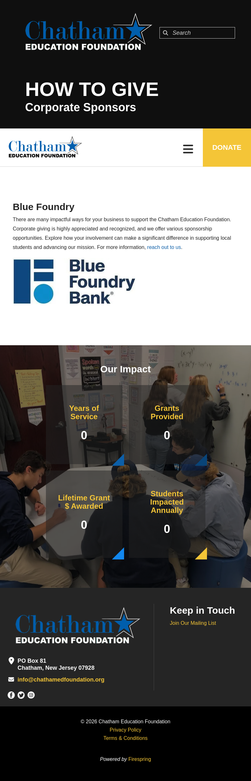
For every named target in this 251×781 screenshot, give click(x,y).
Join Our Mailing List (193, 623)
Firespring (139, 759)
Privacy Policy (126, 730)
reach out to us (164, 247)
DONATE (226, 147)
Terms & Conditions (125, 738)
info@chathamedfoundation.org (61, 679)
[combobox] (197, 33)
